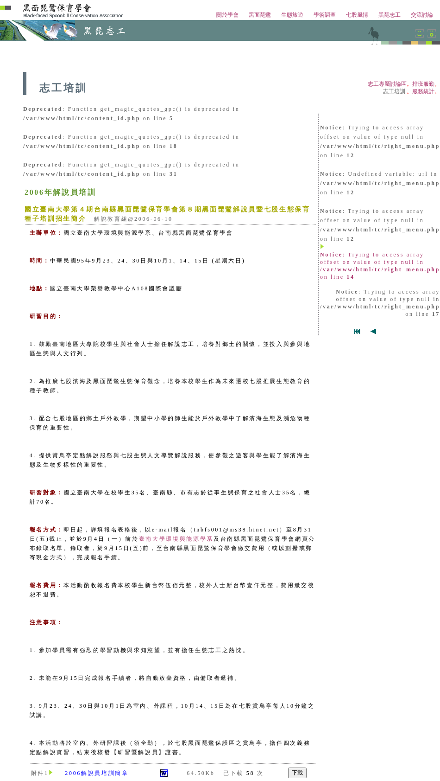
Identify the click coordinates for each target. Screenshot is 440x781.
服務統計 (423, 91)
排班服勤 (423, 84)
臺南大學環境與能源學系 (176, 539)
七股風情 (357, 15)
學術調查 (325, 15)
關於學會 (227, 15)
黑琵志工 (389, 15)
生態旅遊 (292, 15)
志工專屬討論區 (387, 84)
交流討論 (422, 15)
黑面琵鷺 (260, 15)
